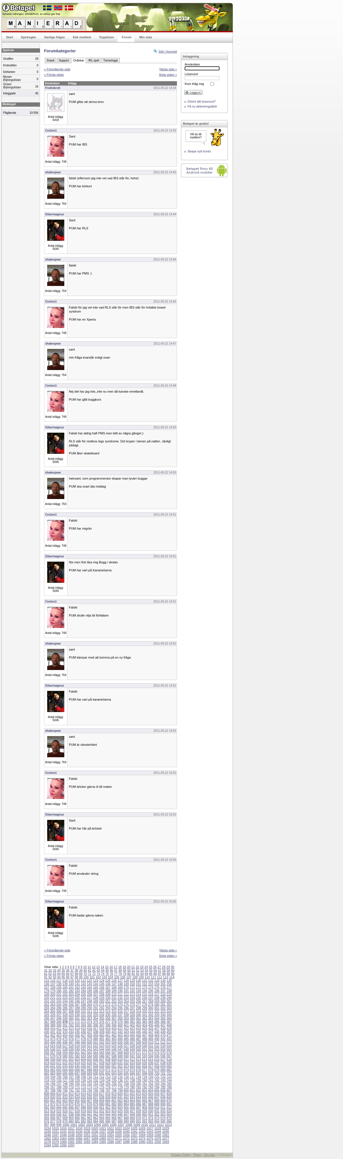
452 (52, 1035)
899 (89, 1107)
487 (138, 1039)
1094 (47, 1145)
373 (83, 1021)
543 (95, 1049)
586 (101, 1056)
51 (133, 970)
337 (120, 1015)
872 (52, 1104)
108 (134, 977)
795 (95, 1090)
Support (64, 60)
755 (107, 1083)
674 (126, 1069)
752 (89, 1083)
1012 (160, 1124)
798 (114, 1090)
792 (77, 1090)
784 (156, 1087)
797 (107, 1090)
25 (150, 967)
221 (52, 997)
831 (58, 1097)
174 (150, 987)
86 (155, 973)
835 (83, 1097)
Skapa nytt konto (199, 151)
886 (138, 1104)
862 (120, 1100)
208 (101, 994)
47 (115, 970)
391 (64, 1025)
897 (77, 1107)
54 (146, 970)
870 (169, 1100)
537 (58, 1049)
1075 (149, 1138)
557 (52, 1052)
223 (64, 997)
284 (52, 1008)
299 (144, 1008)
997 (46, 1124)
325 (46, 1015)
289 (83, 1008)
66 (67, 973)
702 (169, 1073)
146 (107, 984)
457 (83, 1035)
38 (76, 970)
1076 (157, 1138)
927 (132, 1111)
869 (162, 1100)
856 (83, 1100)
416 (89, 1028)
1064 (63, 1138)
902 (107, 1107)
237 (150, 997)
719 (144, 1076)
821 (126, 1094)
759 (132, 1083)
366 (169, 1018)
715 (120, 1076)
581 (71, 1056)
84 (146, 973)
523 (101, 1045)
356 (107, 1018)
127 (120, 980)
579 (58, 1056)
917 (71, 1111)
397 (101, 1025)
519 (77, 1045)
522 (95, 1045)
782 (144, 1087)
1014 (47, 1128)
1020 (94, 1128)
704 (52, 1076)
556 (46, 1052)
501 (95, 1042)
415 (83, 1028)
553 (156, 1049)
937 (64, 1114)
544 (101, 1049)
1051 (86, 1135)
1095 (55, 1145)
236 (144, 997)
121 (83, 980)
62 (50, 973)
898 (83, 1107)
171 (132, 987)
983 (89, 1121)
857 (89, 1100)
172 (138, 987)
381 (132, 1021)
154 (156, 984)
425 (144, 1028)
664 (64, 1069)
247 (83, 1001)
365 (162, 1018)
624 (77, 1063)
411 (58, 1028)
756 (114, 1083)
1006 (113, 1124)
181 (64, 991)
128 (126, 980)
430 (46, 1032)
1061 (165, 1135)
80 (129, 973)
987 (114, 1121)
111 (153, 977)
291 (95, 1008)
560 (71, 1052)
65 (63, 973)
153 (150, 984)
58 (163, 970)
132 (150, 980)
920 (89, 1111)
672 (114, 1069)
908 (144, 1107)
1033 (71, 1131)
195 (150, 991)
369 (58, 1021)
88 (163, 973)
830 (52, 1097)
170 (126, 987)
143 (89, 984)
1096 (63, 1145)
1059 (149, 1135)
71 (89, 973)
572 (144, 1052)
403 (138, 1025)
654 (132, 1066)
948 (132, 1114)
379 (120, 1021)
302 (162, 1008)
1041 (134, 1131)
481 (101, 1039)
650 (107, 1066)
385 (156, 1021)
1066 (78, 1138)
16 (111, 967)
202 (64, 994)
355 (101, 1018)
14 (102, 967)
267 (77, 1004)
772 (83, 1087)
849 (169, 1097)
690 (95, 1073)
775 (101, 1087)
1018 (78, 1128)
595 (156, 1056)
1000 (65, 1124)
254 (126, 1001)
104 (110, 977)
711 (95, 1076)
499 (83, 1042)
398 (107, 1025)
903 (114, 1107)
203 (71, 994)
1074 (142, 1138)
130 (138, 980)
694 (120, 1073)
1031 (55, 1131)
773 (89, 1087)
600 (58, 1059)
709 (83, 1076)
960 (77, 1118)
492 (169, 1039)
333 (95, 1015)
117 (58, 980)
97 (72, 977)
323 (162, 1011)
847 (156, 1097)
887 (144, 1104)
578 (52, 1056)
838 (101, 1097)
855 (77, 1100)
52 (137, 970)
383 (144, 1021)
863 (126, 1100)
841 (120, 1097)
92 (50, 977)
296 (126, 1008)
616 (156, 1059)
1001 (73, 1124)
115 (46, 980)
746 (52, 1083)
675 (132, 1069)
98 (76, 977)
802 (138, 1090)
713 (107, 1076)
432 (58, 1032)
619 (46, 1063)
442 (120, 1032)
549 (132, 1049)
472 (46, 1039)
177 (169, 987)
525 (114, 1045)
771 (77, 1087)
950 (144, 1114)
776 (107, 1087)
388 (46, 1025)
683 (52, 1073)
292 (101, 1008)
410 (52, 1028)
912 (169, 1107)
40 (85, 970)
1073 (134, 1138)
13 (98, 967)
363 (150, 1018)
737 (126, 1080)
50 (129, 970)
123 (95, 980)
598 (46, 1059)
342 (150, 1015)
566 (107, 1052)
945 (114, 1114)
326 (52, 1015)
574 (156, 1052)
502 (101, 1042)
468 (150, 1035)
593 (144, 1056)
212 (126, 994)
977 (52, 1121)
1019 (86, 1128)
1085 (102, 1142)
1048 (63, 1135)
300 (150, 1008)
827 (162, 1094)
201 (58, 994)
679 (156, 1069)
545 (107, 1049)
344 (162, 1015)
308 (71, 1011)
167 (107, 987)
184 (83, 991)
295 (120, 1008)
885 (132, 1104)
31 (45, 970)
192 (132, 991)
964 (101, 1118)
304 (46, 1011)
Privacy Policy (180, 1154)
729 (77, 1080)
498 (77, 1042)
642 (58, 1066)
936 (58, 1114)
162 (77, 987)
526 (120, 1045)
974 (162, 1118)
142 (83, 984)
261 (169, 1001)
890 (162, 1104)
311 (89, 1011)
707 (71, 1076)
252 (114, 1001)
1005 (105, 1124)
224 (71, 997)
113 (165, 977)
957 (58, 1118)
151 (138, 984)
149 (126, 984)
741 (150, 1080)
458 (89, 1035)
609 (114, 1059)
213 (132, 994)
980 (71, 1121)
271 (101, 1004)
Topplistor (106, 37)
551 (144, 1049)
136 (46, 984)
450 (169, 1032)
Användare (192, 64)
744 (169, 1080)
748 (64, 1083)
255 (132, 1001)
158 (52, 987)
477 (77, 1039)
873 (58, 1104)
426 (150, 1028)
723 (169, 1076)
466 (138, 1035)
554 (162, 1049)
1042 (142, 1131)
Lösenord (191, 74)
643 (64, 1066)
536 (52, 1049)
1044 (157, 1131)
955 (46, 1118)
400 (120, 1025)
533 (162, 1045)
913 (46, 1111)
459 (95, 1035)
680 (162, 1069)
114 (171, 977)
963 (95, 1118)
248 (89, 1001)
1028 (157, 1128)
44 (102, 970)
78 (120, 973)
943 (101, 1114)
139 (64, 984)
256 (138, 1001)
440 (107, 1032)
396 (95, 1025)
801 (132, 1090)
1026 (142, 1128)
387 (169, 1021)
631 (120, 1063)
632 (126, 1063)
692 (107, 1073)
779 (126, 1087)
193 (138, 991)
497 (71, 1042)
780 (132, 1087)
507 (132, 1042)
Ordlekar (78, 60)
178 (46, 991)
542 (89, 1049)
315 (114, 1011)
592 (138, 1056)
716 (126, 1076)
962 (89, 1118)
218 (162, 994)
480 (95, 1039)
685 (64, 1073)
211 (120, 994)
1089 (134, 1142)
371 (71, 1021)
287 (71, 1008)
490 (156, 1039)
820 (120, 1094)
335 (107, 1015)
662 (52, 1069)
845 (144, 1097)
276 (132, 1004)
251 (107, 1001)
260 (162, 1001)
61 (45, 973)
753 (95, 1083)
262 (46, 1004)
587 (107, 1056)
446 (144, 1032)
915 (58, 1111)
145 (101, 984)
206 (89, 994)
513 (169, 1042)
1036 (94, 1131)
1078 (47, 1142)
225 (77, 997)
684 (58, 1073)
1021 (102, 1128)
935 (52, 1114)
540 (77, 1049)
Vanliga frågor (54, 37)
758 (126, 1083)
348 (58, 1018)
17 (115, 967)
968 (126, 1118)
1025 (134, 1128)
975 (169, 1118)
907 (138, 1107)
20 (128, 967)
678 (150, 1069)
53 (142, 970)
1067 (86, 1138)
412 (64, 1028)
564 (95, 1052)
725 (52, 1080)
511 (156, 1042)
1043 (149, 1131)
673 (120, 1069)
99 (81, 977)
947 (126, 1114)
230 (107, 997)
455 (71, 1035)
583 (83, 1056)
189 (114, 991)
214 (138, 994)
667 (83, 1069)
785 (162, 1087)
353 (89, 1018)
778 (120, 1087)
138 (58, 984)
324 (169, 1011)
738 (132, 1080)
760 (138, 1083)
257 (144, 1001)
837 (95, 1097)
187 (101, 991)
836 (89, 1097)
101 (92, 977)
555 (169, 1049)
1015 (55, 1128)
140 (71, 984)
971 (144, 1118)
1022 (110, 1128)
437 (89, 1032)
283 (46, 1008)
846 (150, 1097)
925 (120, 1111)
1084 (94, 1142)
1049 (71, 1135)
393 (77, 1025)
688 (83, 1073)
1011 (152, 1124)
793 (83, 1090)
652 (120, 1066)
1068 (94, 1138)
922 (101, 1111)
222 (58, 997)
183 (77, 991)
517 (64, 1045)
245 (71, 1001)
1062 (47, 1138)
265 (64, 1004)
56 (155, 970)
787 (46, 1090)
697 (138, 1073)
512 (162, 1042)
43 (98, 970)
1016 (63, 1128)
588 (114, 1056)
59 (168, 970)
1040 (126, 1131)
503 (107, 1042)
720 (150, 1076)
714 (114, 1076)
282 (169, 1004)
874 (64, 1104)
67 (72, 973)
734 (107, 1080)
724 (46, 1080)
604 (83, 1059)
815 (89, 1094)
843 (132, 1097)
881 (107, 1104)
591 (132, 1056)
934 (46, 1114)
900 (95, 1107)
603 (77, 1059)
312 (95, 1011)
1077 (165, 1138)
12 (93, 967)
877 (83, 1104)
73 (98, 973)
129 (132, 980)
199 (46, 994)
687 (77, 1073)
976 (46, 1121)
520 (83, 1045)
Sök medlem (82, 37)
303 (169, 1008)
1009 (136, 1124)
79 (124, 973)
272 (107, 1004)
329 (71, 1015)
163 (83, 987)
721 (156, 1076)
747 (58, 1083)
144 (95, 984)
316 (120, 1011)
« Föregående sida (57, 69)
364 (156, 1018)
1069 (102, 1138)
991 (138, 1121)
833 (71, 1097)
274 (120, 1004)
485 (126, 1039)
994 (156, 1121)
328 (64, 1015)
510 (150, 1042)
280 (156, 1004)
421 (120, 1028)
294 (114, 1008)
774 (95, 1087)
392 (71, 1025)
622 (64, 1063)
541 (83, 1049)
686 (71, 1073)
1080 (63, 1142)
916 (64, 1111)
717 (132, 1076)
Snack (51, 60)
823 (138, 1094)
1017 (71, 1128)
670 (101, 1069)
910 (156, 1107)
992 (144, 1121)
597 (169, 1056)
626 (89, 1063)
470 (162, 1035)
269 (89, 1004)
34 (59, 970)
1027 (149, 1128)
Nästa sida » (168, 69)
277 (138, 1004)
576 (169, 1052)
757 (120, 1083)
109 (141, 977)
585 (95, 1056)
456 (77, 1035)
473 (52, 1039)
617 (162, 1059)
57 (159, 970)
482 (107, 1039)
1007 (120, 1124)
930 (150, 1111)
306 (58, 1011)
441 (114, 1032)
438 (95, 1032)
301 (156, 1008)
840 (114, 1097)
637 (156, 1063)
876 (77, 1104)
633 (132, 1063)
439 (101, 1032)
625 (83, 1063)
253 (120, 1001)
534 (169, 1045)
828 (169, 1094)
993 (150, 1121)
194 (144, 991)
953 (162, 1114)
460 (101, 1035)
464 (126, 1035)
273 (114, 1004)
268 (83, 1004)
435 (77, 1032)
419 (107, 1028)
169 (120, 987)
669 (95, 1069)
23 (141, 967)
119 (71, 980)
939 (77, 1114)
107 (128, 977)
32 (50, 970)
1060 (157, 1135)
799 (120, 1090)
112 (159, 977)
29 (168, 967)
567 (114, 1052)
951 (150, 1114)
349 (64, 1018)
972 (150, 1118)
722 (162, 1076)
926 (126, 1111)
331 (83, 1015)
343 (156, 1015)
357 (114, 1018)
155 (162, 984)
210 (114, 994)
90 (172, 973)
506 (126, 1042)
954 (169, 1114)
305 (52, 1011)
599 (52, 1059)
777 (114, 1087)
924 (114, 1111)
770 (71, 1087)
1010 (144, 1124)
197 (162, 991)
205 (83, 994)
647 (89, 1066)
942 (95, 1114)
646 (83, 1066)
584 (89, 1056)
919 (83, 1111)
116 (52, 980)
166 (101, 987)
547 (120, 1049)
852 (58, 1100)
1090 (142, 1142)
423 (132, 1028)
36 (67, 970)
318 (132, 1011)
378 (114, 1021)
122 (89, 980)
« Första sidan (54, 74)
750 (77, 1083)
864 (132, 1100)
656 (144, 1066)
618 (169, 1059)
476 (71, 1039)
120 (77, 980)
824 (144, 1094)
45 (107, 970)
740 (144, 1080)
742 (156, 1080)
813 (77, 1094)
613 (138, 1059)
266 (71, 1004)
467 (144, 1035)
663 (58, 1069)
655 (138, 1066)
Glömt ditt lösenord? (202, 101)
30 (172, 967)
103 (104, 977)
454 (64, 1035)
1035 (86, 1131)
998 (52, 1124)
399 (114, 1025)
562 (83, 1052)
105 (116, 977)
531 (150, 1045)
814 (83, 1094)
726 (58, 1080)
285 (58, 1008)
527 (126, 1045)
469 (156, 1035)
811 (64, 1094)
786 (169, 1087)
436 (83, 1032)
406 (156, 1025)
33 (54, 970)
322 (156, 1011)
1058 (142, 1135)
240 (169, 997)
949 (138, 1114)
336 (114, 1015)
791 (71, 1090)
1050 (78, 1135)
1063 (55, 1138)
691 (101, 1073)
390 (58, 1025)
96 (67, 977)
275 (126, 1004)
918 (77, 1111)
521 (89, 1045)
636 (150, 1063)
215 (144, 994)
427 (156, 1028)
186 (95, 991)
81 (133, 973)
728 (71, 1080)
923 (107, 1111)
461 (107, 1035)
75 (107, 973)
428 (162, 1028)
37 (72, 970)
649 (101, 1066)
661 (46, 1069)
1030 (47, 1131)
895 (64, 1107)
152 (144, 984)
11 (89, 967)
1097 (71, 1145)
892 (46, 1107)
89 (168, 973)
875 (71, 1104)
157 (46, 987)
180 (58, 991)
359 (126, 1018)
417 (95, 1028)
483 (114, 1039)
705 (58, 1076)
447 (150, 1032)
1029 (165, 1128)
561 (77, 1052)
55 (151, 970)
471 (169, 1035)
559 (64, 1052)
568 (120, 1052)
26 (155, 967)
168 (114, 987)
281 (162, 1004)
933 (169, 1111)
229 (101, 997)
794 (89, 1090)
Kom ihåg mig (194, 84)
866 (144, 1100)
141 (77, 984)
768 (58, 1087)
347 (52, 1018)
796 (101, 1090)
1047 (55, 1135)
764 (162, 1083)
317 (126, 1011)
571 (138, 1052)
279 (150, 1004)
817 (101, 1094)
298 (138, 1008)
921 (95, 1111)
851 (52, 1100)
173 (144, 987)
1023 (118, 1128)
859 (101, 1100)
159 (58, 987)
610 (120, 1059)
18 (119, 967)
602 (71, 1059)
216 (150, 994)
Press (197, 1154)
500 (89, 1042)
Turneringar (110, 60)
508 (138, 1042)
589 (120, 1056)
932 (162, 1111)
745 (46, 1083)
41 (89, 970)
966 (114, 1118)
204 (77, 994)
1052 (94, 1135)
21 (133, 967)
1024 (126, 1128)
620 (52, 1063)
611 (126, 1059)
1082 (78, 1142)
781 (138, 1087)
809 (52, 1094)
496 (64, 1042)
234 (132, 997)
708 (77, 1076)
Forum (126, 37)
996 (169, 1121)
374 (89, 1021)
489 (150, 1039)
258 (150, 1001)
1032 (63, 1131)
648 (95, 1066)
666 (77, 1069)
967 (120, 1118)
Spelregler (28, 37)
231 (114, 997)
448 (156, 1032)
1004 (97, 1124)
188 (107, 991)
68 (76, 973)
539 (71, 1049)
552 (150, 1049)
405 (150, 1025)
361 (138, 1018)
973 (156, 1118)
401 (126, 1025)
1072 (126, 1138)
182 (71, 991)
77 (115, 973)
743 (162, 1080)
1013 (168, 1124)
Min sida (145, 37)
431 (52, 1032)
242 (52, 1001)
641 (52, 1066)
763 (156, 1083)
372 (77, 1021)
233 (126, 997)
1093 (165, 1142)
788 (52, 1090)
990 (132, 1121)
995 (162, 1121)
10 (85, 967)
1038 (110, 1131)
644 (71, 1066)
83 (142, 973)
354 (95, 1018)
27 (159, 967)
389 (52, 1025)
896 (71, 1107)
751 (83, 1083)
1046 (47, 1135)
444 (132, 1032)
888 (150, 1104)
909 (150, 1107)
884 (126, 1104)
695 (126, 1073)
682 (46, 1073)
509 (144, 1042)
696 (132, 1073)
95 (63, 977)
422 (126, 1028)
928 (138, 1111)
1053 (102, 1135)
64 (59, 973)
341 (144, 1015)
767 (52, 1087)
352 (83, 1018)
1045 (165, 1131)
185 (89, 991)
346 (46, 1018)
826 (156, 1094)
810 (58, 1094)
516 (58, 1045)
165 (95, 987)
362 (144, 1018)
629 (107, 1063)
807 (169, 1090)
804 (150, 1090)
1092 (157, 1142)
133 (156, 980)
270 (95, 1004)
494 (52, 1042)
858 (95, 1100)
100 (86, 977)
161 (71, 987)
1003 (89, 1124)
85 (151, 973)
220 (46, 997)
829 (46, 1097)
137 (52, 984)
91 (45, 977)
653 (126, 1066)
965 (107, 1118)
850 (46, 1100)
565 (101, 1052)
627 (95, 1063)
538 (64, 1049)
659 (162, 1066)
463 (120, 1035)
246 (77, 1001)
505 (120, 1042)
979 (64, 1121)
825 (150, 1094)
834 (77, 1097)
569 (126, 1052)
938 (71, 1114)
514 (46, 1045)
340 (138, 1015)
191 (126, 991)
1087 (118, 1142)
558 (58, 1052)
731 (89, 1080)
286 (64, 1008)
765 (169, 1083)
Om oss (209, 1154)
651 (114, 1066)
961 (83, 1118)
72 (93, 973)
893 (52, 1107)
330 (77, 1015)
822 (132, 1094)
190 (120, 991)
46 (111, 970)
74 (102, 973)
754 (101, 1083)
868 (156, 1100)
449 (162, 1032)
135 (169, 980)
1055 (118, 1135)
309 (77, 1011)
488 (144, 1039)
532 (156, 1045)
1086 (110, 1142)
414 (77, 1028)
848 (162, 1097)
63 (54, 973)
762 (150, 1083)
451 (46, 1035)
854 (71, 1100)
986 (107, 1121)
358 (120, 1018)
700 (156, 1073)
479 (89, 1039)
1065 (71, 1138)
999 (58, 1124)
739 (138, 1080)
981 (77, 1121)
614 (144, 1059)
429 (169, 1028)
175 (156, 987)
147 (114, 984)
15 (106, 967)
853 (64, 1100)
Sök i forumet (167, 51)
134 (162, 980)
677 (144, 1069)
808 (46, 1094)
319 (138, 1011)
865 (138, 1100)
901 (101, 1107)
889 (156, 1104)
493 (46, 1042)
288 (77, 1008)
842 (126, 1097)
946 (120, 1114)
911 (162, 1107)
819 (114, 1094)
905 (126, 1107)
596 (162, 1056)
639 (169, 1063)
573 (150, 1052)
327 (58, 1015)
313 (101, 1011)
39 (81, 970)
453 (58, 1035)
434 (71, 1032)
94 (59, 977)
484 (120, 1039)
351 (77, 1018)
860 (107, 1100)
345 (169, 1015)
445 (138, 1032)
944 (107, 1114)
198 (169, 991)
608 (107, 1059)
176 (162, 987)
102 (98, 977)
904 (120, 1107)
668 (89, 1069)
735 (114, 1080)
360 (132, 1018)
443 (126, 1032)
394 (83, 1025)
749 (71, 1083)
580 (64, 1056)
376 (101, 1021)
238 (156, 997)
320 (144, 1011)
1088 (126, 1142)
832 (64, 1097)
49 (124, 970)
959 (71, 1118)
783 (150, 1087)
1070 (110, 1138)
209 (107, 994)
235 (138, 997)
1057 (134, 1135)
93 (54, 977)
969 (132, 1118)
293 (107, 1008)
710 (89, 1076)
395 (89, 1025)
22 (137, 967)
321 (150, 1011)
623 (71, 1063)
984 (95, 1121)
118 (64, 980)
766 (46, 1087)
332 (89, 1015)
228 (95, 997)
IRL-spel (93, 60)
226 (83, 997)
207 (95, 994)
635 (144, 1063)
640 (46, 1066)
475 (64, 1039)
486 (132, 1039)
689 (89, 1073)
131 (144, 980)
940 (83, 1114)
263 (52, 1004)
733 (101, 1080)
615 (150, 1059)
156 (169, 984)
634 (138, 1063)
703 (46, 1076)
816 (95, 1094)
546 (114, 1049)
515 (52, 1045)
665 (71, 1069)
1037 (102, 1131)
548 (126, 1049)
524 (107, 1045)
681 (169, 1069)
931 (156, 1111)
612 (132, 1059)
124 (101, 980)
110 (147, 977)
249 (95, 1001)
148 (120, 984)
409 (46, 1028)
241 (46, 1001)
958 (64, 1118)
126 (114, 980)
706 (64, 1076)
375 (95, 1021)
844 (138, 1097)
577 (46, 1056)
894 (58, 1107)
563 (89, 1052)
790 (64, 1090)
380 (126, 1021)
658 (156, 1066)
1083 (86, 1142)
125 (107, 980)
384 (150, 1021)
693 (114, 1073)
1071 (118, 1138)
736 (120, 1080)
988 (120, 1121)
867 (150, 1100)
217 (156, 994)
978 (58, 1121)
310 (83, 1011)
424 (138, 1028)
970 (138, 1118)
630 (114, 1063)
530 (144, 1045)
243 (58, 1001)
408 (169, 1025)
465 (132, 1035)
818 (107, 1094)
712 (101, 1076)
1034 (78, 1131)
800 (126, 1090)
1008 (128, 1124)
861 (114, 1100)
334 (101, 1015)
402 (132, 1025)
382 (138, 1021)
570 (132, 1052)
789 (58, 1090)
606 (95, 1059)
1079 (55, 1142)
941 (89, 1114)
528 (132, 1045)
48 (120, 970)
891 (169, 1104)
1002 (81, 1124)
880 (101, 1104)
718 (138, 1076)
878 (89, 1104)
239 (162, 997)
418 (101, 1028)
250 (101, 1001)
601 (64, 1059)
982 (83, 1121)
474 (58, 1039)
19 (124, 967)
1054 (110, 1135)
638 (162, 1063)
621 (58, 1063)
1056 (126, 1135)
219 (169, 994)
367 (46, 1021)
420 (114, 1028)
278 (144, 1004)
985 (101, 1121)
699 (150, 1073)
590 (126, 1056)
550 (138, 1049)
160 (64, 987)
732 (95, 1080)
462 (114, 1035)
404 (144, 1025)
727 (64, 1080)
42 (93, 970)
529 (138, 1045)
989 (126, 1121)
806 (162, 1090)
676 (138, 1069)
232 (120, 997)
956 (52, 1118)
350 (71, 1018)
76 (111, 973)
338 (126, 1015)
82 (137, 973)
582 (77, 1056)
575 (162, 1052)
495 (58, 1042)
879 (95, 1104)
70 (85, 973)
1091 (149, 1142)
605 (89, 1059)
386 (162, 1021)
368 (52, 1021)
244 (64, 1001)
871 (46, 1104)
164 (89, 987)
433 (64, 1032)
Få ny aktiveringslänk (202, 106)
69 (81, 973)
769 (64, 1087)
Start (9, 37)
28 (163, 967)
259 (156, 1001)
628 (101, 1063)
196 (156, 991)
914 (52, 1111)
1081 (71, 1142)
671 (107, 1069)
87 (159, 973)
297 (132, 1008)
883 (120, 1104)
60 (172, 970)
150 (132, 984)
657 (150, 1066)
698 (144, 1073)
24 (146, 967)
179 (52, 991)
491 (162, 1039)
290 (89, 1008)
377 (107, 1021)
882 (114, 1104)
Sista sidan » (168, 74)
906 (132, 1107)
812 (71, 1094)
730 (83, 1080)
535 (46, 1049)
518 (71, 1045)
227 (89, 997)
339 (132, 1015)
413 (71, 1028)
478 (83, 1039)
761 (144, 1083)
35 (63, 970)
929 (144, 1111)
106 (122, 977)
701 (162, 1073)
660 (169, 1066)
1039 (118, 1131)
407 (162, 1025)
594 (150, 1056)
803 (144, 1090)
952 (156, 1114)
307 (64, 1011)
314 (107, 1011)
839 (107, 1097)
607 (101, 1059)
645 (77, 1066)
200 (52, 994)
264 (58, 1004)
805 (156, 1090)
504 (114, 1042)
